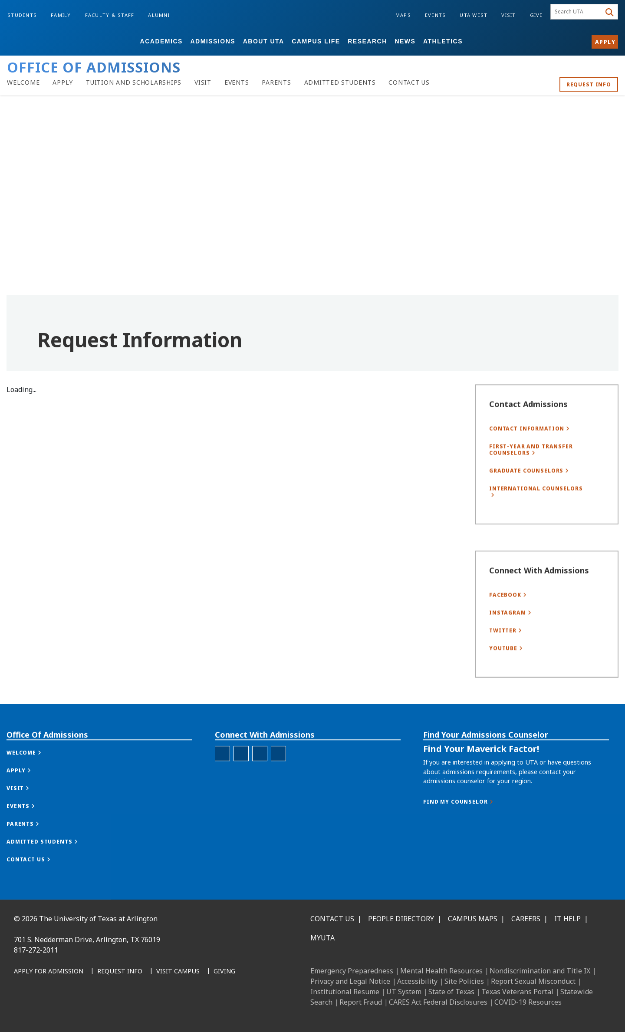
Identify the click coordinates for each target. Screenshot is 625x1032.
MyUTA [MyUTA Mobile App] (322, 938)
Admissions (212, 41)
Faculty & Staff (110, 15)
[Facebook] (23, 1011)
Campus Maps (472, 918)
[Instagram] (61, 1011)
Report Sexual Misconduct (533, 981)
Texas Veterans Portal (517, 991)
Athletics (443, 41)
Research (367, 41)
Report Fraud (360, 1002)
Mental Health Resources (441, 971)
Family (61, 15)
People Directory (401, 918)
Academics (161, 41)
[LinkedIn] (42, 1011)
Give (536, 15)
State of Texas (451, 991)
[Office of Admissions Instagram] (241, 782)
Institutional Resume (344, 991)
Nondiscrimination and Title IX (540, 971)
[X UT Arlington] (81, 1011)
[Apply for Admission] (48, 971)
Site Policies (464, 981)
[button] (33, 782)
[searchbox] (577, 11)
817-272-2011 (36, 950)
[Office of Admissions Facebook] (222, 782)
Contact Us (332, 918)
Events (435, 15)
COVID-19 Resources (528, 1002)
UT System (403, 991)
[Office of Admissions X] (259, 782)
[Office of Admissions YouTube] (278, 782)
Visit (508, 15)
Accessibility (417, 981)
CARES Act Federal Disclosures (438, 1002)
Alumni (159, 15)
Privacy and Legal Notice (350, 981)
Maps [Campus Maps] (403, 15)
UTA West (473, 15)
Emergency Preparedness (351, 971)
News (405, 41)
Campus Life (316, 41)
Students (22, 15)
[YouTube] (100, 1011)
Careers (525, 918)
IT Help (567, 918)
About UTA (263, 41)
